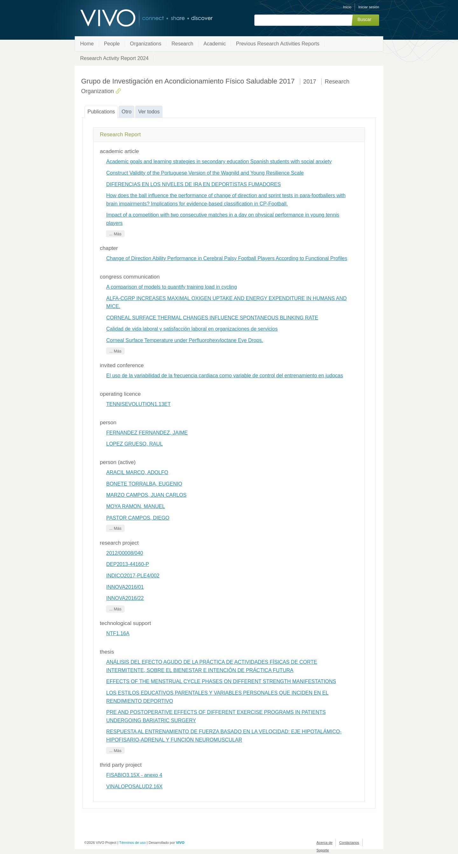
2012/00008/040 (124, 553)
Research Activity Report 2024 (114, 58)
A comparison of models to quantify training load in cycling (171, 287)
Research (182, 43)
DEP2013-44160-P (127, 564)
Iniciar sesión (368, 7)
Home (87, 43)
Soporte (322, 850)
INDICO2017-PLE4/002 (132, 575)
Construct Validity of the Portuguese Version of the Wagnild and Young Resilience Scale (205, 173)
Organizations (146, 43)
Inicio (347, 7)
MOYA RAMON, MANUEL (135, 506)
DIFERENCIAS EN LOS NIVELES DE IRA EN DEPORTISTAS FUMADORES (193, 184)
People (112, 43)
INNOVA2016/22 (125, 598)
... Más (115, 234)
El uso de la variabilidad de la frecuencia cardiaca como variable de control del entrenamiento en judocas (224, 375)
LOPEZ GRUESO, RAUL (134, 444)
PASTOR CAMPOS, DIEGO (138, 518)
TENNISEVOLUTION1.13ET (138, 404)
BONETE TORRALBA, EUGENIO (144, 484)
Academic (215, 43)
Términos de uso (132, 842)
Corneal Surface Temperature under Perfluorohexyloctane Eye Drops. (184, 340)
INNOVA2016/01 (125, 587)
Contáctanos (349, 842)
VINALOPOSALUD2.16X (134, 786)
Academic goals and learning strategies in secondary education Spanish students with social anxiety (219, 161)
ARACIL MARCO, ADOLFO (137, 472)
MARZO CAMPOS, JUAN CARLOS (146, 495)
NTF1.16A (117, 633)
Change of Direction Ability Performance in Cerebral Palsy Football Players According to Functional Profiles (226, 258)
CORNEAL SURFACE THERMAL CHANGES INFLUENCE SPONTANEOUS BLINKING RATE (212, 317)
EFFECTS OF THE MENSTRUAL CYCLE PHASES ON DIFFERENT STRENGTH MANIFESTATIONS (221, 681)
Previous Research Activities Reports (277, 43)
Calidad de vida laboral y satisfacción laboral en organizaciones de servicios (192, 329)
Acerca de (324, 842)
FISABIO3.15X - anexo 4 (134, 775)
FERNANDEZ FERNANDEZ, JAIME (147, 432)
